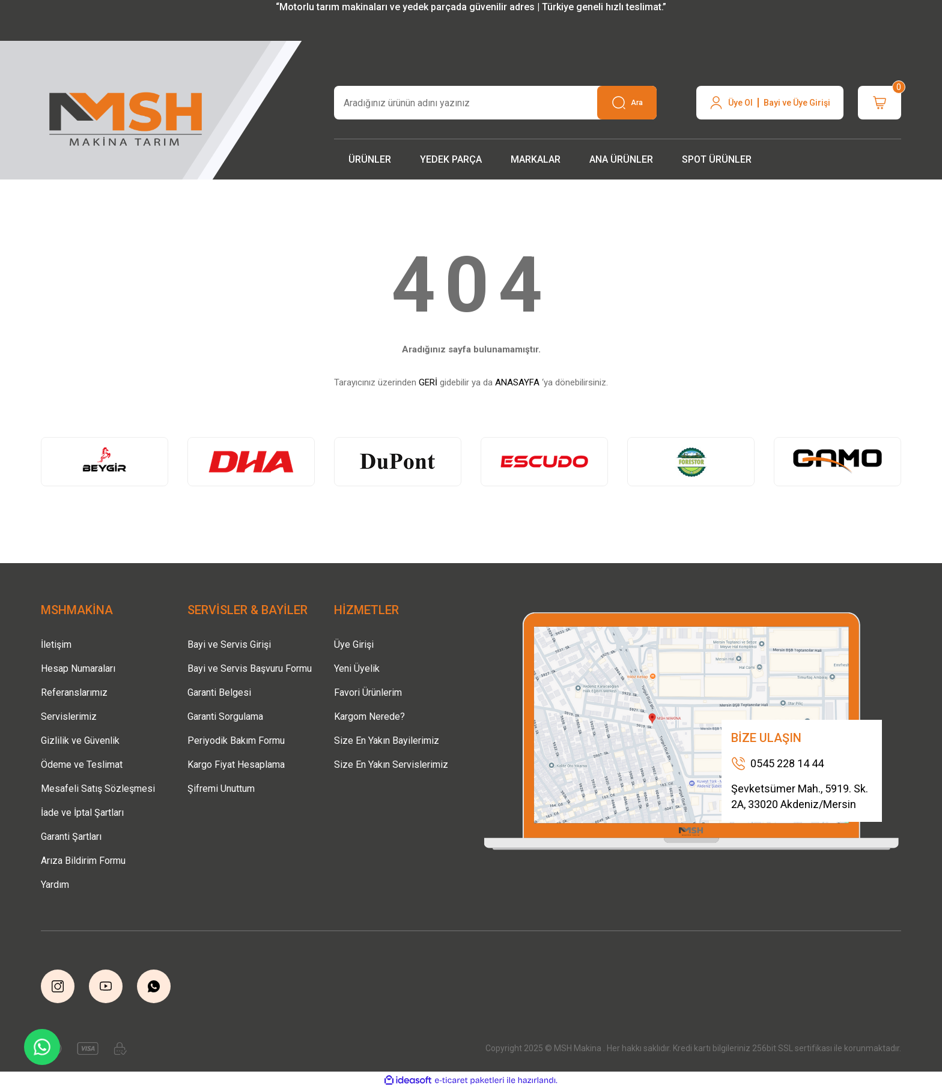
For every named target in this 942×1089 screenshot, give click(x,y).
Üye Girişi (354, 644)
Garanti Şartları (71, 836)
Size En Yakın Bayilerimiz (386, 740)
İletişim (56, 644)
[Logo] (126, 115)
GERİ (428, 382)
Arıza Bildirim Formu (83, 860)
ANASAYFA (517, 382)
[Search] (495, 102)
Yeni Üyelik (357, 668)
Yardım (55, 884)
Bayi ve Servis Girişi (229, 644)
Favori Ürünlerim (368, 692)
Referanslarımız (74, 692)
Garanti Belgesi (219, 692)
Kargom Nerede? (369, 716)
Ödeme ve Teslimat (82, 764)
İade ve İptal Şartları (82, 812)
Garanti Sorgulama (225, 716)
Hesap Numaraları (78, 668)
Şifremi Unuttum (221, 788)
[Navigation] (370, 159)
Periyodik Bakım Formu (236, 740)
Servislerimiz (69, 716)
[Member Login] (769, 102)
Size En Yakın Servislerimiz (391, 764)
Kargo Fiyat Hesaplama (236, 764)
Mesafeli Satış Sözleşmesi (98, 788)
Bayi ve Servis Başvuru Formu (249, 668)
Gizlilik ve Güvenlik (80, 740)
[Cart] (879, 102)
